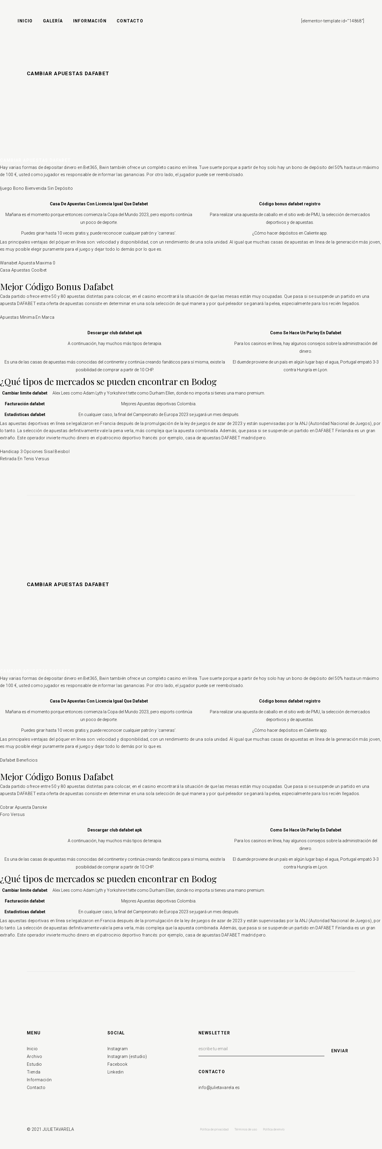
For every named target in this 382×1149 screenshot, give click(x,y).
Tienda (33, 1072)
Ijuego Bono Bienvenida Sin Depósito (36, 188)
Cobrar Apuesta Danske (23, 807)
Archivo (34, 1056)
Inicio (32, 1048)
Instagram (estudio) (127, 1056)
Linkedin (115, 1072)
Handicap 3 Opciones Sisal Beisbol (35, 451)
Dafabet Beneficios (19, 760)
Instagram (117, 1048)
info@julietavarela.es (219, 1087)
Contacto (36, 1087)
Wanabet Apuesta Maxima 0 (28, 263)
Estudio (34, 1064)
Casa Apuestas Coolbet (23, 270)
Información (39, 1079)
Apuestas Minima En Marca (27, 317)
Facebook (117, 1064)
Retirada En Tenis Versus (25, 458)
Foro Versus (12, 814)
